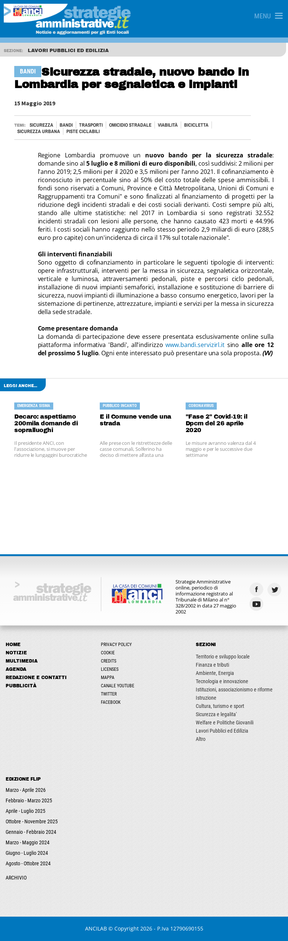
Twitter (109, 694)
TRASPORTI (91, 125)
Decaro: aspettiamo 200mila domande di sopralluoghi (46, 423)
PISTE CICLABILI (83, 131)
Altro (201, 739)
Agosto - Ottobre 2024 (28, 863)
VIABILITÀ (168, 125)
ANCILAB (96, 928)
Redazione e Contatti (36, 677)
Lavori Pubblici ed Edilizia (222, 731)
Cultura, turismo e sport (220, 706)
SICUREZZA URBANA (38, 131)
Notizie (16, 653)
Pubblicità (21, 686)
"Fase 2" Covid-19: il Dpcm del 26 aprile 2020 (217, 423)
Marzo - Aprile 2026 (26, 790)
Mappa (107, 677)
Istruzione (206, 698)
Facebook (111, 702)
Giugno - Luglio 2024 (27, 853)
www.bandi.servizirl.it (195, 345)
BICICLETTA (196, 125)
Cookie (108, 653)
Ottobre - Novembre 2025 (32, 821)
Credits (108, 661)
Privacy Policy (116, 644)
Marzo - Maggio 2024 (28, 842)
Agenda (16, 669)
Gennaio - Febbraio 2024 (31, 832)
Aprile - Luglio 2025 (25, 811)
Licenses (109, 669)
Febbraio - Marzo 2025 (29, 800)
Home (13, 644)
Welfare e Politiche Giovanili (225, 723)
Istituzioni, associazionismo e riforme (234, 690)
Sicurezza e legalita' (216, 714)
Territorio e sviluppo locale (223, 657)
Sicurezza (41, 125)
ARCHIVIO (16, 878)
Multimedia (22, 661)
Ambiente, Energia (215, 673)
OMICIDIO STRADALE (130, 125)
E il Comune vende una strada (135, 419)
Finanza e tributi (212, 665)
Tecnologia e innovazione (222, 681)
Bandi (66, 125)
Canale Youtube (117, 686)
